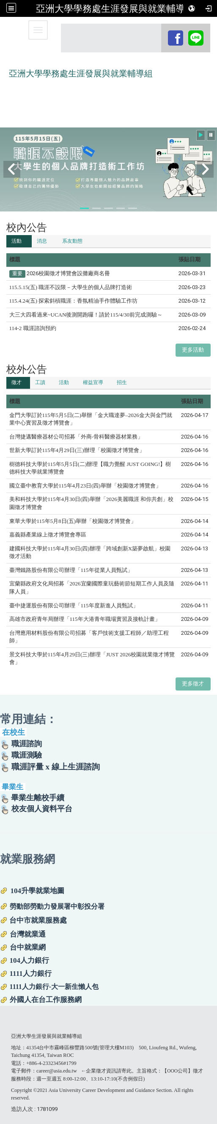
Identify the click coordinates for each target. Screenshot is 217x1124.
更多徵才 (193, 683)
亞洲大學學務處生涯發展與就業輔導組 (115, 8)
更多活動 (193, 350)
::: (162, 31)
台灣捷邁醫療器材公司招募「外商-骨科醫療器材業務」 (76, 436)
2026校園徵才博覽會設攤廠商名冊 (68, 273)
